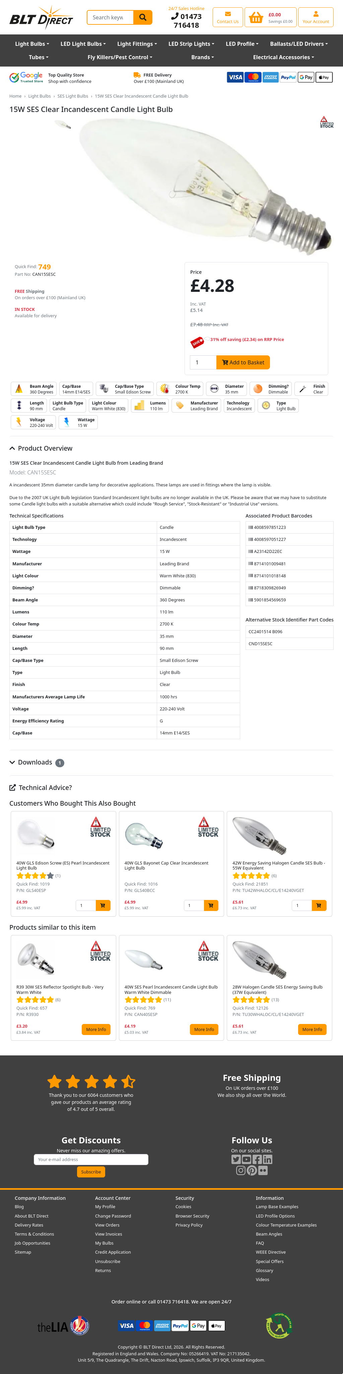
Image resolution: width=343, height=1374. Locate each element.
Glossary (264, 1270)
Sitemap (23, 1252)
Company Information (40, 1198)
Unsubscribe (107, 1261)
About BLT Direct (32, 1216)
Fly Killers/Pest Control (118, 57)
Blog (19, 1207)
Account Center (113, 1198)
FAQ (260, 1243)
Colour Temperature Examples (286, 1225)
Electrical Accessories (281, 57)
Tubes (37, 57)
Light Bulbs (30, 43)
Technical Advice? (40, 787)
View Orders (107, 1225)
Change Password (113, 1216)
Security (185, 1198)
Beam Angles (269, 1234)
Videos (262, 1279)
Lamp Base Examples (277, 1207)
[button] (328, 864)
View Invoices (108, 1234)
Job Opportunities (32, 1243)
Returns (103, 1270)
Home (15, 96)
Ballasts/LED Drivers (297, 43)
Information (270, 1198)
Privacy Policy (189, 1225)
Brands (200, 57)
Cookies (183, 1207)
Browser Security (192, 1216)
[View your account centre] (316, 17)
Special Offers (270, 1261)
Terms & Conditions (34, 1234)
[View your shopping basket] (271, 17)
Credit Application (113, 1252)
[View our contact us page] (228, 17)
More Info (96, 1029)
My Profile (105, 1207)
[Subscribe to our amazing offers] (91, 1159)
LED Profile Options (275, 1216)
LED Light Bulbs (81, 43)
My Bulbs (104, 1243)
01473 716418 (186, 20)
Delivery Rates (29, 1225)
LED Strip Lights (189, 43)
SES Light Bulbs (73, 96)
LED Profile (240, 43)
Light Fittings (135, 43)
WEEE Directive (271, 1252)
